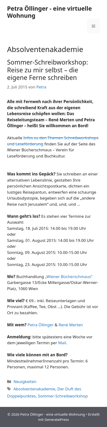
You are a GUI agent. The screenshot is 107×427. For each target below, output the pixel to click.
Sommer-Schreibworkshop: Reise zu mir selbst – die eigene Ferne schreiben (47, 70)
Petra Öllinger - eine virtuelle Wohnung (49, 11)
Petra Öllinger (41, 324)
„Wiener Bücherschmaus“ (68, 276)
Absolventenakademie (34, 389)
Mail (62, 342)
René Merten (71, 324)
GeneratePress (57, 419)
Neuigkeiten (24, 381)
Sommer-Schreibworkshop (63, 396)
